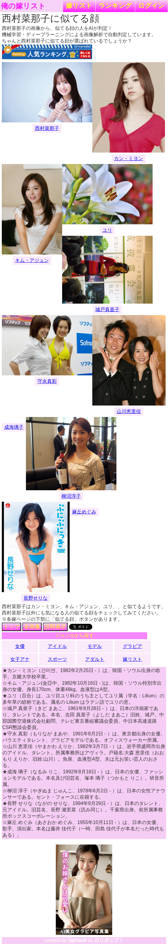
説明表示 (55, 627)
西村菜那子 (47, 128)
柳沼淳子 (71, 496)
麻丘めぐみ (84, 511)
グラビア (132, 646)
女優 (20, 646)
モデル (94, 646)
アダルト (94, 659)
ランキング (115, 5)
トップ (11, 627)
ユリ (107, 230)
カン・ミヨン (128, 158)
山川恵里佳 (129, 411)
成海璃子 (14, 427)
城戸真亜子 (107, 309)
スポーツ (57, 659)
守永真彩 (47, 381)
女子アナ (20, 659)
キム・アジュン (32, 260)
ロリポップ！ (108, 940)
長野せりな (36, 598)
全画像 (32, 627)
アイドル (57, 646)
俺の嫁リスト (23, 6)
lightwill (77, 940)
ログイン (151, 5)
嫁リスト (79, 5)
